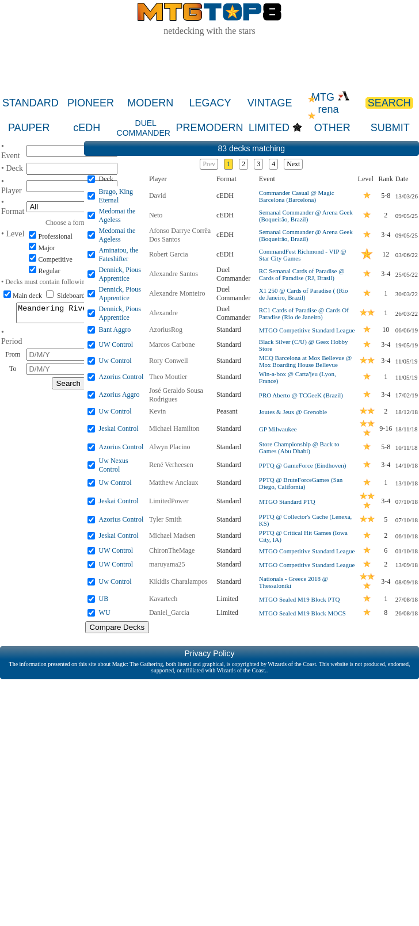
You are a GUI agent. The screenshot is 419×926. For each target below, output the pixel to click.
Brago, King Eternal (116, 196)
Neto (155, 215)
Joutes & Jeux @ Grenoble (293, 411)
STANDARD (30, 103)
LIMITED (269, 127)
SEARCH (389, 103)
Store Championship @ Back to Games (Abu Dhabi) (299, 447)
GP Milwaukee (278, 429)
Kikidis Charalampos (178, 581)
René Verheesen (171, 465)
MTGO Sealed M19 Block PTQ (299, 599)
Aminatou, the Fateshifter (119, 254)
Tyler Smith (165, 519)
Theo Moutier (168, 377)
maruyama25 (167, 564)
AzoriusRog (165, 330)
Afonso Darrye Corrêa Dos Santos (180, 235)
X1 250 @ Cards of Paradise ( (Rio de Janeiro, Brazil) (303, 294)
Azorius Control (121, 377)
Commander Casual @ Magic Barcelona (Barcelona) (296, 196)
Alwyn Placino (170, 447)
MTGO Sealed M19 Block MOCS (302, 613)
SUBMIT (390, 127)
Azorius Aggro (119, 395)
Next (293, 164)
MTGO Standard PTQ (287, 501)
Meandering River (68, 315)
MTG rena (330, 103)
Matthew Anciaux (174, 483)
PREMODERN (209, 127)
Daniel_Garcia (169, 613)
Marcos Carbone (172, 344)
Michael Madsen (172, 535)
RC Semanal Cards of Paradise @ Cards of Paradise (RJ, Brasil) (302, 274)
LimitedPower (169, 501)
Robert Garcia (168, 254)
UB (104, 599)
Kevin (157, 411)
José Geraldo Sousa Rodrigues (176, 395)
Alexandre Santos (173, 274)
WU (105, 613)
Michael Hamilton (174, 428)
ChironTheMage (172, 550)
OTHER (332, 127)
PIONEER (90, 103)
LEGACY (210, 103)
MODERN (150, 103)
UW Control (116, 344)
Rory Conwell (168, 361)
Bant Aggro (115, 330)
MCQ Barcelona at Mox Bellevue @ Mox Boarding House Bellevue (305, 361)
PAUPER (29, 127)
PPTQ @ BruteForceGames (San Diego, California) (300, 483)
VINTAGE (269, 103)
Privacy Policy (209, 653)
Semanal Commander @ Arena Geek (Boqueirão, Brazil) (306, 216)
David (157, 196)
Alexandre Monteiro (177, 293)
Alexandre (163, 313)
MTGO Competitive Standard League (307, 330)
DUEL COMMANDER (143, 127)
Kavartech (163, 599)
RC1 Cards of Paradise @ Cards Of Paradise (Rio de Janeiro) (304, 313)
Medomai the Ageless (117, 215)
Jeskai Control (119, 428)
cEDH (86, 127)
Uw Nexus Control (113, 465)
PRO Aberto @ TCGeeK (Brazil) (301, 395)
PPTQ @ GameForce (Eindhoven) (302, 465)
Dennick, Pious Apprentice (120, 274)
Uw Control (115, 361)
